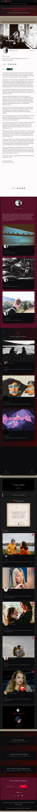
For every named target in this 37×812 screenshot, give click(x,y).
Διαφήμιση (22, 802)
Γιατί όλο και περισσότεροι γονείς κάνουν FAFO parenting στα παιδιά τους (18, 562)
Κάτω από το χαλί (7, 402)
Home (9, 12)
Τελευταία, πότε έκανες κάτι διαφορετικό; (12, 320)
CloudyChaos (6, 367)
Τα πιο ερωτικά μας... (18, 740)
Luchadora (6, 559)
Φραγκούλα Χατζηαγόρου (12, 693)
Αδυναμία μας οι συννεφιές (9, 252)
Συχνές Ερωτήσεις (6, 802)
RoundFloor (28, 808)
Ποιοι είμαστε (26, 802)
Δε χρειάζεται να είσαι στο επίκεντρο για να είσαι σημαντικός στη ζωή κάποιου (18, 370)
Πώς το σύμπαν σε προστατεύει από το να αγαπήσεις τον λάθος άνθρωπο (17, 665)
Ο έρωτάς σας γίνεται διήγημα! (18, 754)
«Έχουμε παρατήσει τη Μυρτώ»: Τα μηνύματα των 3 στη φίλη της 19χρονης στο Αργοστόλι (17, 596)
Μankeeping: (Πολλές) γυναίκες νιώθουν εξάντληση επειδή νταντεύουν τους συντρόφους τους (18, 631)
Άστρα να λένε (6, 435)
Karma (5, 697)
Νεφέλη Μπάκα (11, 363)
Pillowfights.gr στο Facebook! (19, 495)
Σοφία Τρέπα (10, 555)
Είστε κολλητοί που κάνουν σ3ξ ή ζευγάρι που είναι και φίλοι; (16, 404)
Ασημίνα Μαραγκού (11, 658)
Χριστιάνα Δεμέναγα (11, 624)
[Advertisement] (18, 458)
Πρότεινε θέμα (16, 802)
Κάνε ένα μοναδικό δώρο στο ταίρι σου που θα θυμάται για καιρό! (18, 756)
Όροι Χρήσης (32, 802)
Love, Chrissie (6, 628)
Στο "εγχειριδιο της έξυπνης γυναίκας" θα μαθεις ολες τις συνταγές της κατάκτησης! (18, 770)
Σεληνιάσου (6, 662)
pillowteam (10, 590)
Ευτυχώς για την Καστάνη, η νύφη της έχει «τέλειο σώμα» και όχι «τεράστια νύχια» (17, 699)
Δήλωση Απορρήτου (18, 804)
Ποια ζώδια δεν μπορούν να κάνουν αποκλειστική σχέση (15, 437)
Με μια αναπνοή (7, 56)
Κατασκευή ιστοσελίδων (18, 808)
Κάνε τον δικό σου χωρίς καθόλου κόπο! (18, 768)
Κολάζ (5, 594)
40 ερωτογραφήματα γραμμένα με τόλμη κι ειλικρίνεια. (18, 741)
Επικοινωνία (11, 802)
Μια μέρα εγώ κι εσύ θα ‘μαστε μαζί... (11, 286)
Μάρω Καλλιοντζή (14, 50)
